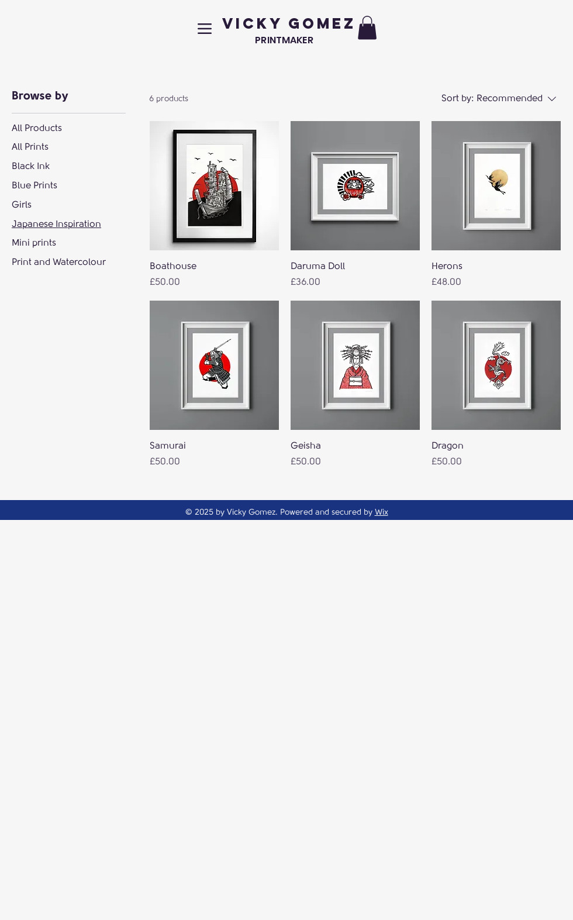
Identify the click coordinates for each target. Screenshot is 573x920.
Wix (381, 512)
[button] (367, 28)
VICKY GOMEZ (289, 23)
